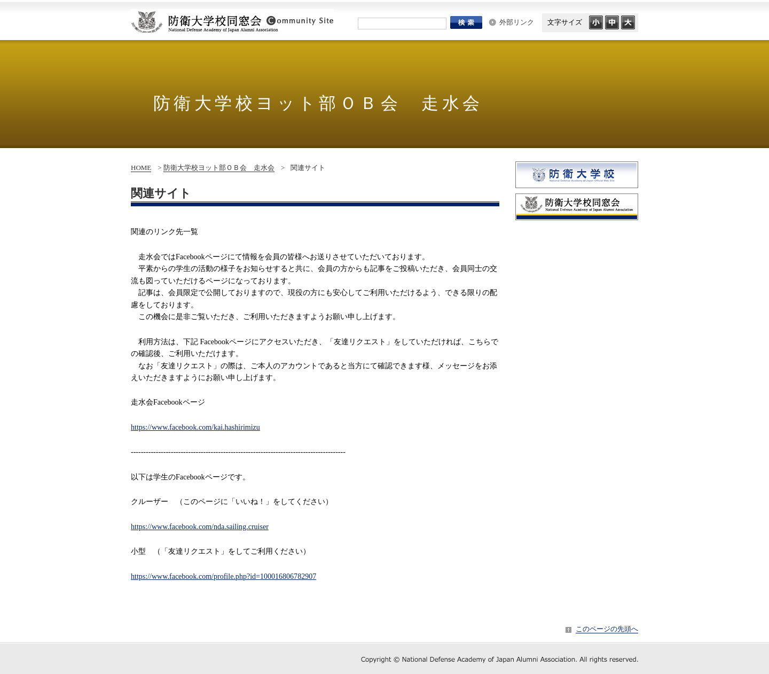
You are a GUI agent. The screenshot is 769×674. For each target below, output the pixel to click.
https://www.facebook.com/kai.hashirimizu (195, 427)
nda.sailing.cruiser (200, 526)
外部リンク (516, 22)
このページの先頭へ (607, 629)
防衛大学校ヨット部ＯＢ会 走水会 (218, 168)
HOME (141, 168)
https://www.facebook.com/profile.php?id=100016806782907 (223, 576)
